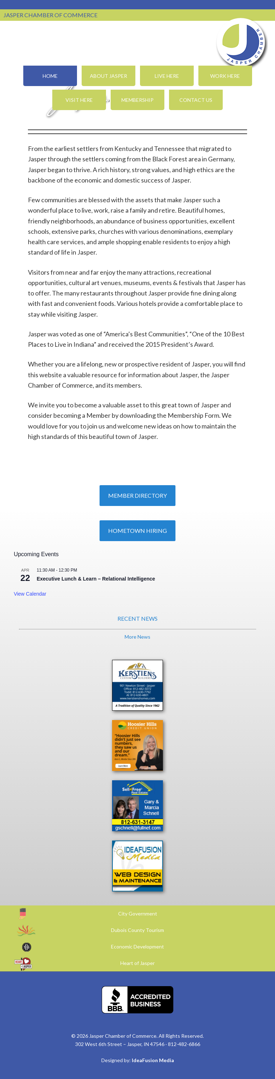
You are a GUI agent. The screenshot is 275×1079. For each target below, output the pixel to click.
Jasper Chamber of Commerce (241, 42)
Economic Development (137, 946)
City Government (137, 913)
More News (137, 637)
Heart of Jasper (137, 963)
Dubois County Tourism (137, 930)
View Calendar (30, 594)
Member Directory (137, 495)
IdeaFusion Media (153, 1060)
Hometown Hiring (137, 530)
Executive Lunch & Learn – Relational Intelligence (96, 579)
